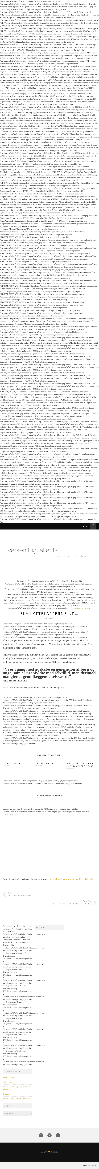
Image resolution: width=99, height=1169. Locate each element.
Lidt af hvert (84, 608)
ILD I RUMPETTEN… (13, 763)
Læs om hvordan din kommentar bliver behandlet (71, 879)
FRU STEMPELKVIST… (46, 763)
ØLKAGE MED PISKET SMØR (16, 1098)
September (7, 1094)
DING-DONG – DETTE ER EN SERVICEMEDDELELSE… (80, 764)
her (62, 687)
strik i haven (8, 1082)
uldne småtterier (9, 1077)
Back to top (89, 1166)
